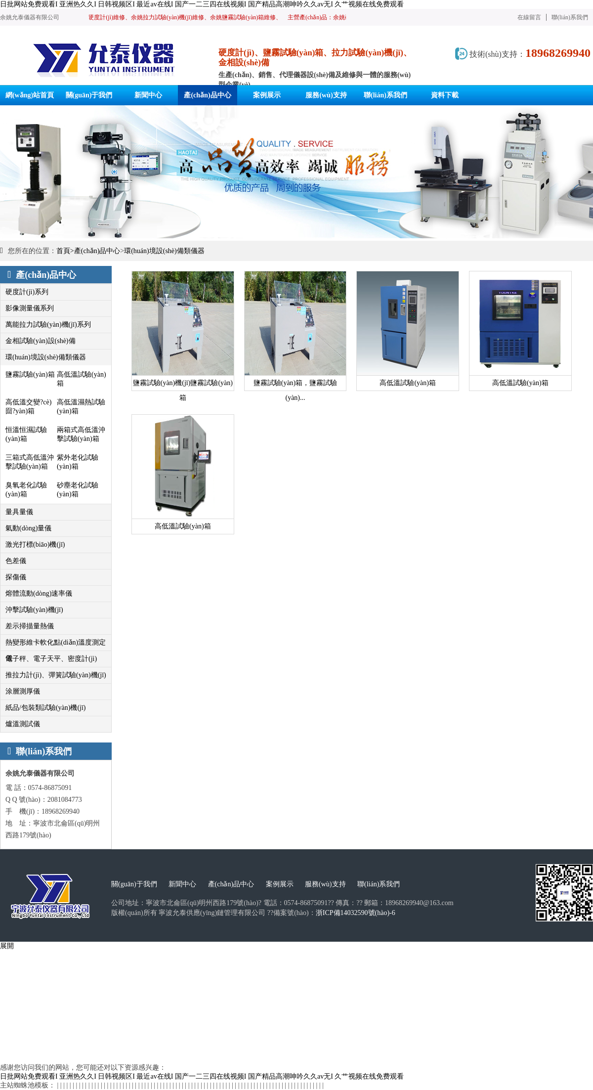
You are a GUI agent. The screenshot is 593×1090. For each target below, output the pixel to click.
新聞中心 (182, 884)
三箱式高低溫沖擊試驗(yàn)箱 (29, 462)
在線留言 (529, 17)
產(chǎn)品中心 (97, 251)
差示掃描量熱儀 (29, 626)
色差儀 (15, 561)
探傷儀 (15, 577)
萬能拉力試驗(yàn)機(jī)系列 (48, 324)
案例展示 (280, 884)
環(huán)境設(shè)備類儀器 (164, 251)
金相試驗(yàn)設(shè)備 (40, 341)
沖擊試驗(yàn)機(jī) (34, 609)
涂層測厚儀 (22, 691)
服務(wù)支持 (325, 884)
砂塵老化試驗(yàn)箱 (77, 489)
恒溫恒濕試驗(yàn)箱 (26, 434)
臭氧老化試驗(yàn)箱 (26, 489)
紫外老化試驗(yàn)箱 (77, 462)
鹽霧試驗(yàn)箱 (30, 374)
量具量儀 (19, 512)
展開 (7, 946)
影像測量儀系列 (29, 308)
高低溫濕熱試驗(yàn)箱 (81, 406)
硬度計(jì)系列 (26, 292)
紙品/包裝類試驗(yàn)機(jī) (45, 707)
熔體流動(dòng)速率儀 (38, 593)
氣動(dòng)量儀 (28, 528)
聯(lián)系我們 (569, 17)
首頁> (65, 251)
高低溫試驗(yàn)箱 (81, 379)
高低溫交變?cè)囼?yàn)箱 (28, 406)
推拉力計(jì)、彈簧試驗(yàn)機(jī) (55, 675)
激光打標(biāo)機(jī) (35, 544)
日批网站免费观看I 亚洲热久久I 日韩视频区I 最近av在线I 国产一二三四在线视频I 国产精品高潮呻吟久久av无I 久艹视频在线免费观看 (202, 4)
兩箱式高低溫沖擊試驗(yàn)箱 (81, 434)
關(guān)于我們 (134, 884)
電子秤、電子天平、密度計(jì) (51, 658)
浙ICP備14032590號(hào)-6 (355, 912)
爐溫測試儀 (22, 724)
